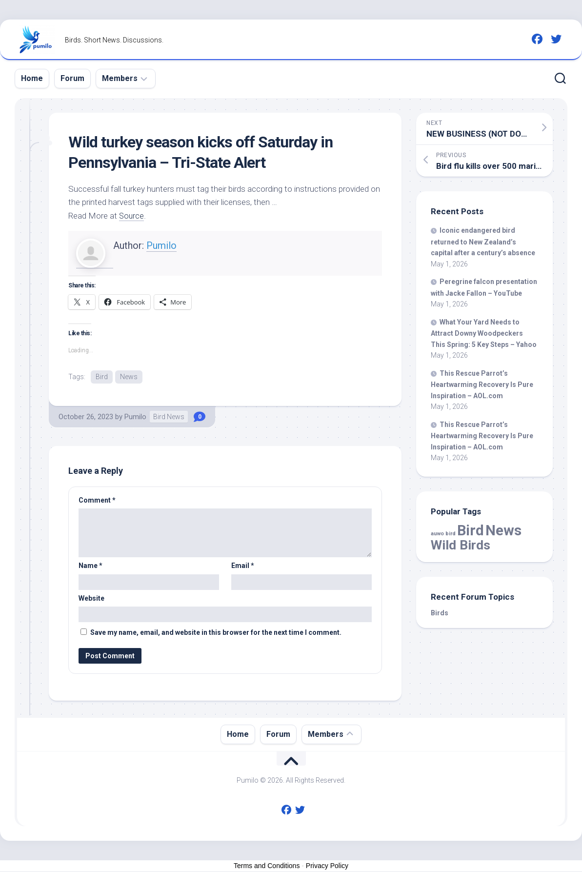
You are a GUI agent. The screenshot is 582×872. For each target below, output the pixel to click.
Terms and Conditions (267, 866)
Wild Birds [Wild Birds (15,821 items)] (460, 544)
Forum (72, 78)
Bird (102, 377)
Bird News (168, 417)
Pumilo (161, 245)
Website (91, 599)
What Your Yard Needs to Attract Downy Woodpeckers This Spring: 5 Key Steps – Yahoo (484, 333)
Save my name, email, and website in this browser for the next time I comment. (215, 633)
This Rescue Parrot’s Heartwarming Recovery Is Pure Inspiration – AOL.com (482, 384)
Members (120, 78)
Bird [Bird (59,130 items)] (470, 530)
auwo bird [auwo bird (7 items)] (443, 533)
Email (242, 566)
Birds (439, 613)
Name (90, 566)
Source (132, 216)
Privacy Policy (327, 866)
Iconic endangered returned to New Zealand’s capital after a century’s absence (483, 241)
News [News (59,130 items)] (503, 530)
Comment (97, 501)
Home (32, 78)
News (129, 377)
